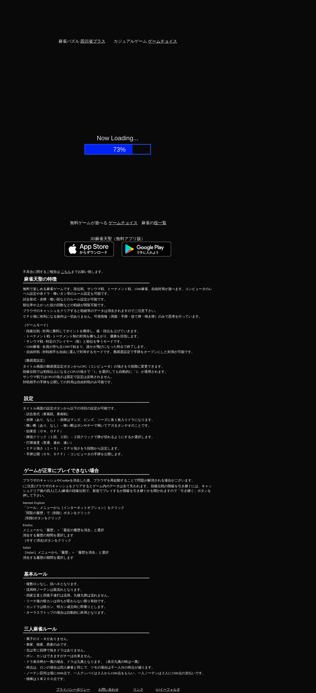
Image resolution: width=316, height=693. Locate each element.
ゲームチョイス (162, 41)
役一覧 (160, 223)
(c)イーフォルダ (168, 689)
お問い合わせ (108, 689)
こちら (66, 272)
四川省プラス (92, 41)
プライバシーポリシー (73, 689)
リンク (138, 689)
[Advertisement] (117, 16)
